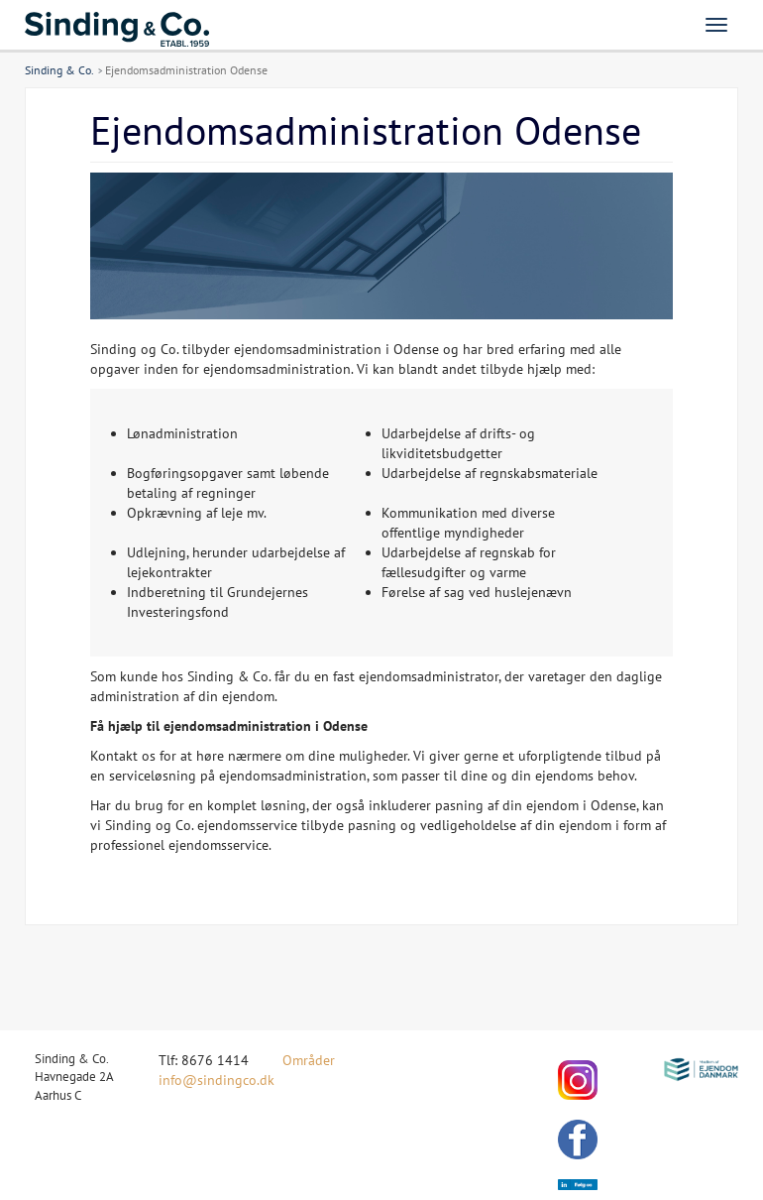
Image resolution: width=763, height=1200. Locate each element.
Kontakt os (123, 756)
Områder (308, 1060)
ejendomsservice (218, 845)
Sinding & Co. (59, 69)
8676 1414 (215, 1060)
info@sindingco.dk (216, 1080)
